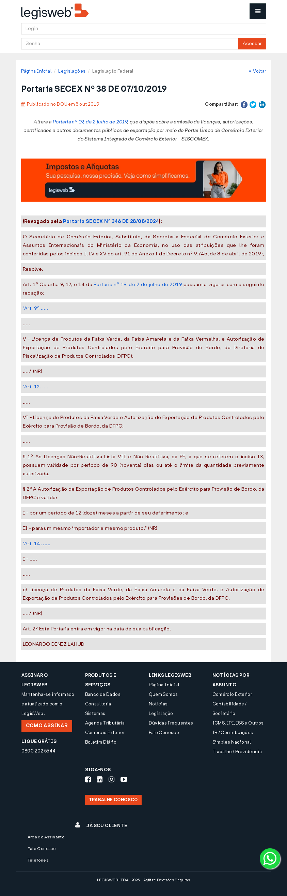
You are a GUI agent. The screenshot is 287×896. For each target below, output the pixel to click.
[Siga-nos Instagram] (111, 779)
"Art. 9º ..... (35, 308)
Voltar (257, 71)
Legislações (71, 71)
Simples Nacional (231, 742)
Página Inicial (36, 71)
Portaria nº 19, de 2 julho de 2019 (90, 122)
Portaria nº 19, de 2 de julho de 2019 (138, 284)
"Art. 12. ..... (36, 387)
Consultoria (98, 704)
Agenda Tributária (105, 723)
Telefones (38, 860)
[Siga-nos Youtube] (124, 779)
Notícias (158, 704)
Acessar (252, 43)
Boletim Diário (100, 742)
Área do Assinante (46, 837)
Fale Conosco (164, 732)
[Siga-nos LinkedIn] (99, 779)
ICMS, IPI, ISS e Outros (238, 723)
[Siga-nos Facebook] (88, 779)
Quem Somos (163, 694)
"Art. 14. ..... (37, 543)
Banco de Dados (103, 694)
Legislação (161, 713)
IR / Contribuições (232, 732)
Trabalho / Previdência (237, 752)
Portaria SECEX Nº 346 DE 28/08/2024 (111, 221)
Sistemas (95, 713)
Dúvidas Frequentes (171, 723)
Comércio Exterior (105, 732)
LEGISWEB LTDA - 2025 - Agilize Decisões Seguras (143, 880)
